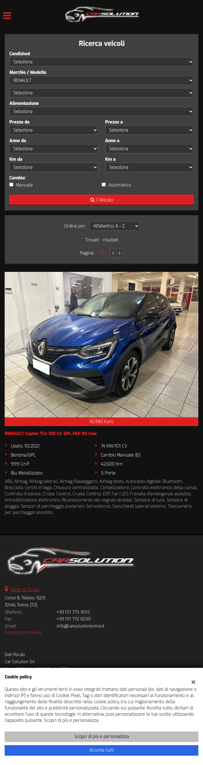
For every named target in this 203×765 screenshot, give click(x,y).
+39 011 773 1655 (73, 612)
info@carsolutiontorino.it (80, 626)
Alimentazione (24, 103)
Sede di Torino (25, 590)
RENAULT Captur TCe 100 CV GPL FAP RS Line (51, 434)
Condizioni (19, 54)
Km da (15, 159)
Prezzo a (114, 122)
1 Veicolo (101, 200)
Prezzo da (19, 122)
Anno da (17, 141)
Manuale (24, 185)
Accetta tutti (101, 750)
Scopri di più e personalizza (101, 737)
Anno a (112, 141)
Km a (110, 159)
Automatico (119, 185)
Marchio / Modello (27, 72)
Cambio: (17, 178)
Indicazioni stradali (23, 633)
